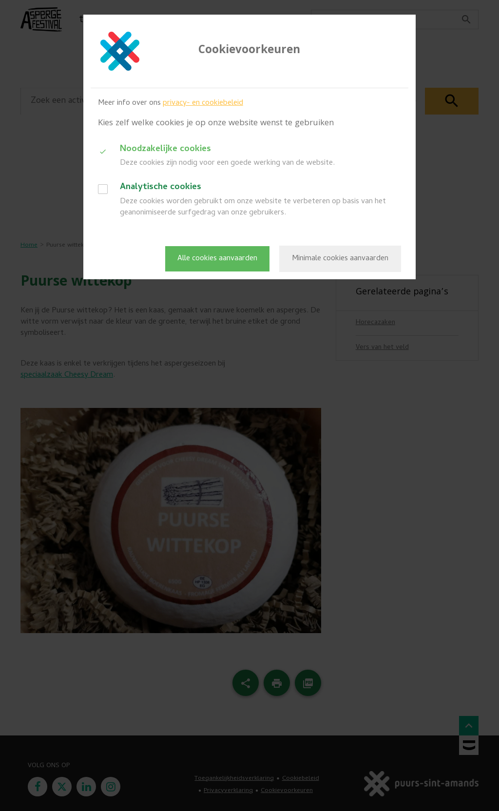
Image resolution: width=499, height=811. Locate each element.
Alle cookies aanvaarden (217, 258)
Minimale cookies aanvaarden (340, 258)
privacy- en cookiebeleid (203, 103)
